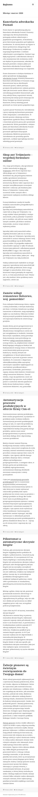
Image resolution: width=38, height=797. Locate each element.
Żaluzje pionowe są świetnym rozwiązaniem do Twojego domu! (16, 669)
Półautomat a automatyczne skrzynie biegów (19, 542)
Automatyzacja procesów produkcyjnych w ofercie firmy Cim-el (16, 404)
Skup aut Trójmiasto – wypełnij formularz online (17, 158)
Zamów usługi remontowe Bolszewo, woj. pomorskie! (17, 296)
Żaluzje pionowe (9, 723)
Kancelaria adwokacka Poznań (18, 23)
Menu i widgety (33, 6)
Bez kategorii (20, 147)
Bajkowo (7, 4)
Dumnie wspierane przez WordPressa (14, 794)
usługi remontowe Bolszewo (20, 340)
